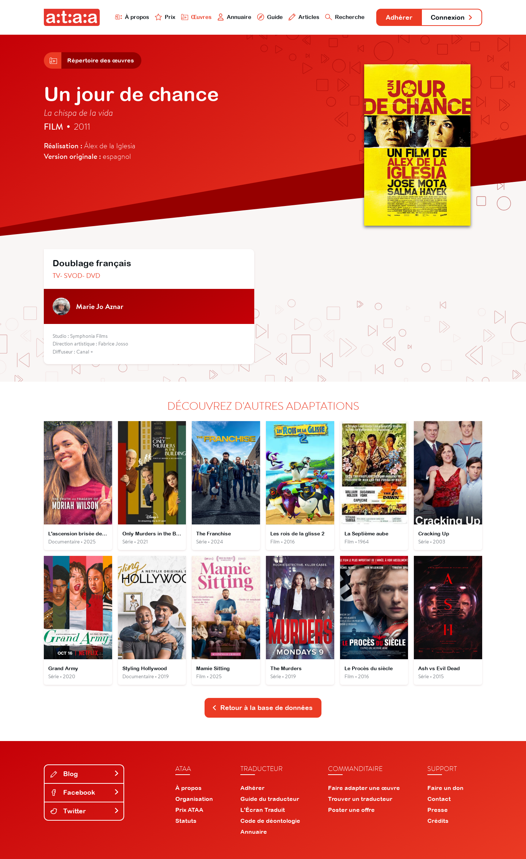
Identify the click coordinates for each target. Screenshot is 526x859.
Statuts (186, 820)
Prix (165, 17)
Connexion (452, 17)
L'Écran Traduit (262, 809)
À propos (132, 17)
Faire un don (445, 787)
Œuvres (196, 17)
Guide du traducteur (269, 798)
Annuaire (234, 17)
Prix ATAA (189, 809)
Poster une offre (351, 809)
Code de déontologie (270, 820)
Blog (84, 774)
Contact (439, 798)
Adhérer (399, 17)
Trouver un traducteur (360, 798)
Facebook (84, 792)
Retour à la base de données (262, 707)
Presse (437, 809)
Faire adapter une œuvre (364, 787)
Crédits (438, 820)
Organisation (194, 798)
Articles (304, 17)
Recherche (345, 17)
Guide (270, 17)
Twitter (84, 811)
